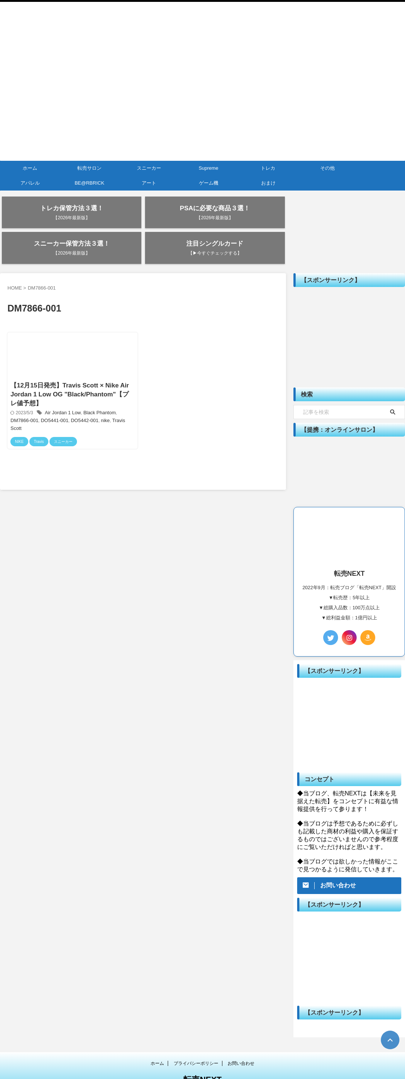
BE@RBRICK (90, 183)
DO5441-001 (34, 401)
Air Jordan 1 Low (61, 393)
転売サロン (89, 168)
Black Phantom (96, 393)
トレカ (268, 168)
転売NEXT (202, 1055)
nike (81, 401)
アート (149, 183)
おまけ (268, 183)
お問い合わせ (241, 1038)
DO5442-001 (62, 401)
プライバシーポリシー (196, 1038)
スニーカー (149, 168)
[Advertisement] (349, 312)
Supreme (208, 168)
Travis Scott (99, 401)
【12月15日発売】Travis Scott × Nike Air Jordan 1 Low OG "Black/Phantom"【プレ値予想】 (70, 374)
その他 (327, 168)
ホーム (30, 168)
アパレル (30, 183)
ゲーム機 (208, 183)
